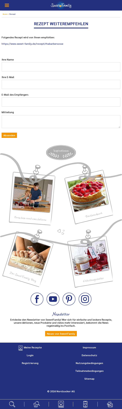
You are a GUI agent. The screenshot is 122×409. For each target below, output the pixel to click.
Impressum (89, 347)
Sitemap (89, 378)
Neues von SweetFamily (61, 333)
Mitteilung (8, 112)
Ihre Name (8, 59)
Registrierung (30, 362)
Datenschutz (89, 355)
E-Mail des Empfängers (15, 94)
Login (30, 355)
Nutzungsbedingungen (89, 362)
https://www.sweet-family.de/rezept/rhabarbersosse (32, 43)
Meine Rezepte (33, 347)
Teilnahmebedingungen (89, 370)
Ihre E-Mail (8, 77)
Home (5, 14)
